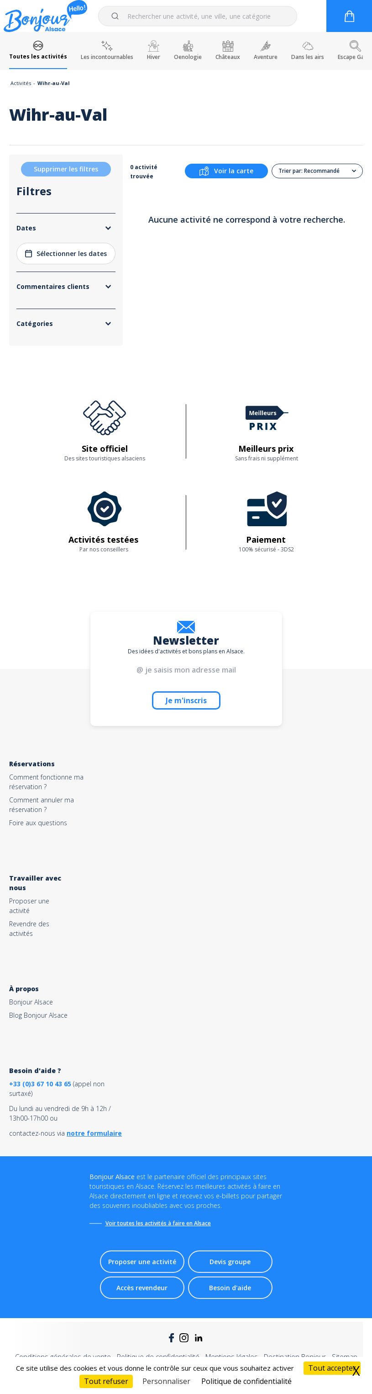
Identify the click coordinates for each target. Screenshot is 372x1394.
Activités (20, 83)
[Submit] (116, 16)
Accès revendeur (142, 1287)
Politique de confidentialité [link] (246, 1381)
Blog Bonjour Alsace (38, 1015)
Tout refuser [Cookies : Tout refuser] (106, 1381)
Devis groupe (230, 1261)
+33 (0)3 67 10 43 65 (40, 1083)
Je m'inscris (186, 700)
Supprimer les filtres (66, 169)
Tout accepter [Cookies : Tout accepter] (332, 1368)
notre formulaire (94, 1133)
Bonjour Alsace (31, 1002)
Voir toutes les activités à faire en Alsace (158, 1223)
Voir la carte (226, 171)
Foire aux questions (38, 822)
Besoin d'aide (230, 1287)
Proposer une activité (142, 1261)
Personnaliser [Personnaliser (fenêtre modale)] (166, 1381)
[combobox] (197, 16)
